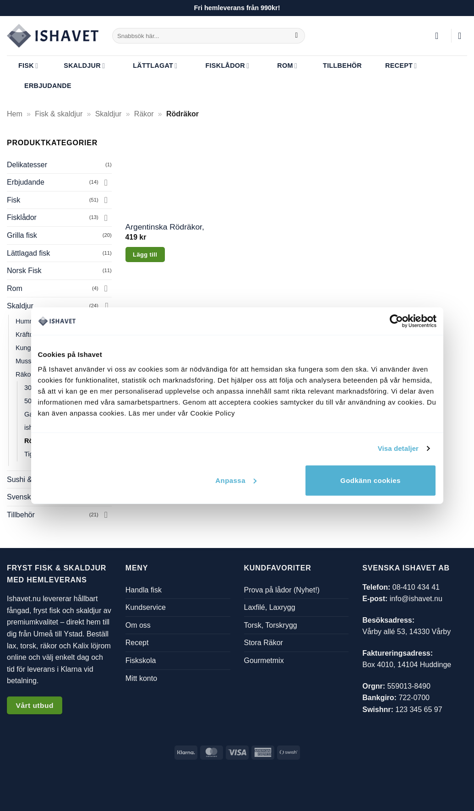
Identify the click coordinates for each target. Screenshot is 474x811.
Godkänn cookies (370, 480)
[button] (439, 36)
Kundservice (145, 607)
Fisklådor (220, 65)
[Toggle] (106, 182)
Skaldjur (78, 65)
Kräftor (25, 334)
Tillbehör (336, 65)
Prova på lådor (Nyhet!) (282, 590)
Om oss (138, 625)
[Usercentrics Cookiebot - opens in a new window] (396, 321)
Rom (280, 65)
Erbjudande (42, 86)
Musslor (27, 361)
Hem (14, 114)
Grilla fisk (22, 235)
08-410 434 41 (416, 587)
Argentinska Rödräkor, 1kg (164, 226)
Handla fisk (143, 590)
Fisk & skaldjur (58, 114)
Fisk (22, 65)
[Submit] (296, 36)
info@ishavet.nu (416, 599)
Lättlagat (148, 65)
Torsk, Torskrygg (270, 625)
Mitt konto (141, 678)
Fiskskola (140, 660)
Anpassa (235, 480)
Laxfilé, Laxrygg (269, 607)
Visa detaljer (398, 448)
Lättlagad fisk (28, 253)
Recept (395, 65)
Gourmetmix (264, 660)
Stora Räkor (263, 643)
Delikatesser (27, 165)
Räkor (144, 114)
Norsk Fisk (24, 270)
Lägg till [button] (145, 254)
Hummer (28, 321)
